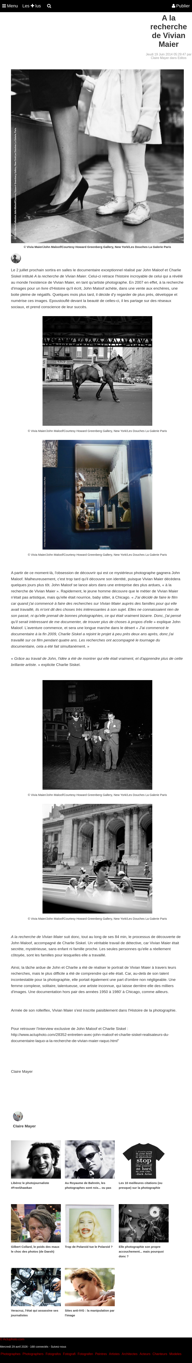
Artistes (114, 1354)
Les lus (31, 5)
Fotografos (53, 1354)
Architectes (130, 1354)
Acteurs (145, 1354)
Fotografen (85, 1354)
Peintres (101, 1354)
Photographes (11, 1354)
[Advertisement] (72, 41)
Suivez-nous (58, 1346)
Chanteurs (159, 1354)
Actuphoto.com (13, 1339)
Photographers (33, 1354)
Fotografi (69, 1354)
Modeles (175, 1354)
